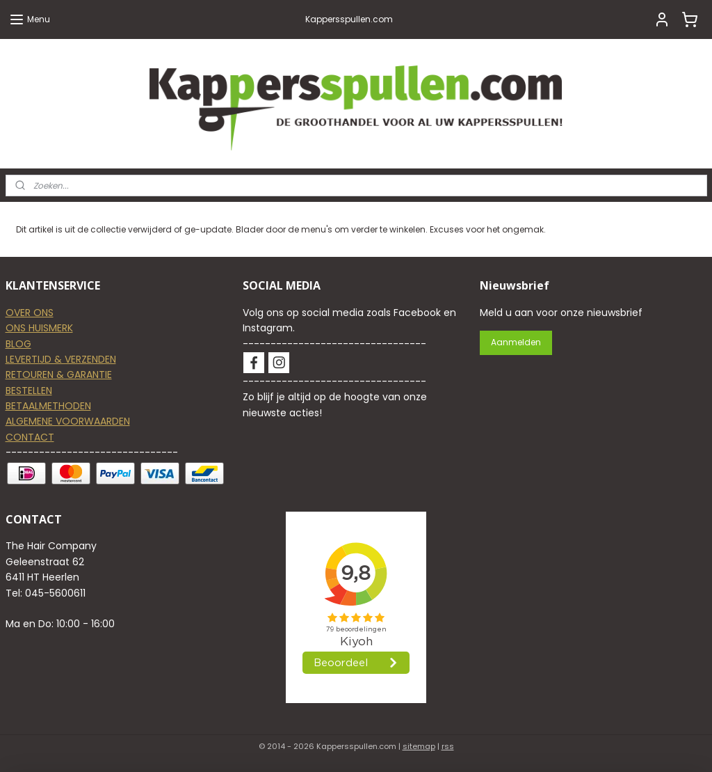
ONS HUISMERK (39, 328)
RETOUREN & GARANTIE (59, 374)
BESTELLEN (29, 390)
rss (448, 746)
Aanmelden (516, 342)
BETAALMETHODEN (48, 406)
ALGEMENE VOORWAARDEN (68, 421)
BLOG (18, 344)
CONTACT (30, 437)
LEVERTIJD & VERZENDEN (61, 359)
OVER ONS (30, 313)
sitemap (419, 746)
